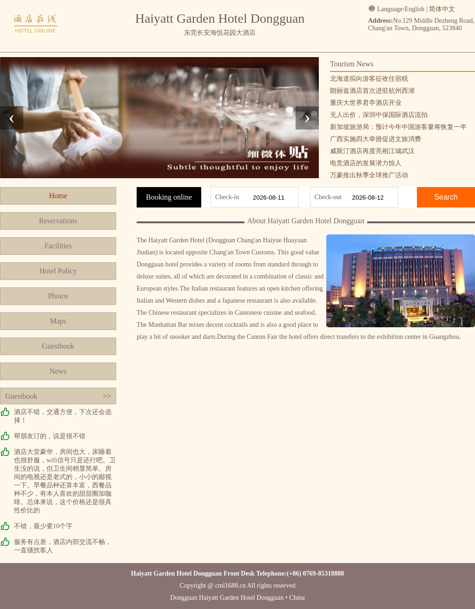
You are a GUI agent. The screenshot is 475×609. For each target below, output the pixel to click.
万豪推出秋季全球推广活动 (369, 175)
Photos (58, 296)
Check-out (328, 197)
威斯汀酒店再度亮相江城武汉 (372, 151)
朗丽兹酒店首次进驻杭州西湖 (372, 90)
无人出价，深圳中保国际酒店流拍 (379, 114)
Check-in (227, 197)
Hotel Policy (58, 271)
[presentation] (11, 118)
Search (446, 197)
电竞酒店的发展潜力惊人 (366, 163)
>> (107, 396)
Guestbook (58, 346)
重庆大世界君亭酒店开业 (366, 102)
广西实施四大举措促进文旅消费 (375, 139)
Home (58, 196)
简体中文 (442, 9)
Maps (58, 321)
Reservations (58, 221)
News (58, 371)
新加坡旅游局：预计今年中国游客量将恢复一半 (398, 126)
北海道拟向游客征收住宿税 (369, 78)
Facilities (58, 246)
